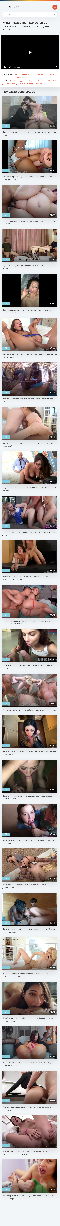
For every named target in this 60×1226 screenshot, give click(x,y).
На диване (22, 81)
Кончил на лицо (27, 74)
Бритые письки (8, 83)
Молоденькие (22, 77)
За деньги (20, 83)
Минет (13, 77)
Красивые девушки (34, 83)
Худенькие (40, 74)
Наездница (51, 81)
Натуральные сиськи (37, 81)
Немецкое (12, 81)
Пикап (16, 74)
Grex (14, 7)
